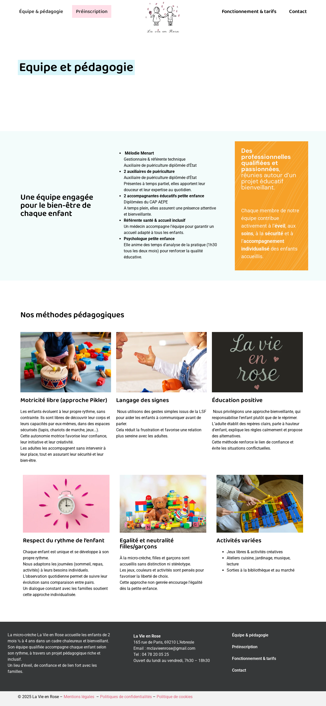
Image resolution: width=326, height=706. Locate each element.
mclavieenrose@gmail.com (171, 648)
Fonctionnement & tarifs (249, 11)
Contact (298, 11)
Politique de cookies (174, 696)
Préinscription (91, 11)
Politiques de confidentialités (126, 696)
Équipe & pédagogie (41, 11)
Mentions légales (79, 696)
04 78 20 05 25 (155, 654)
